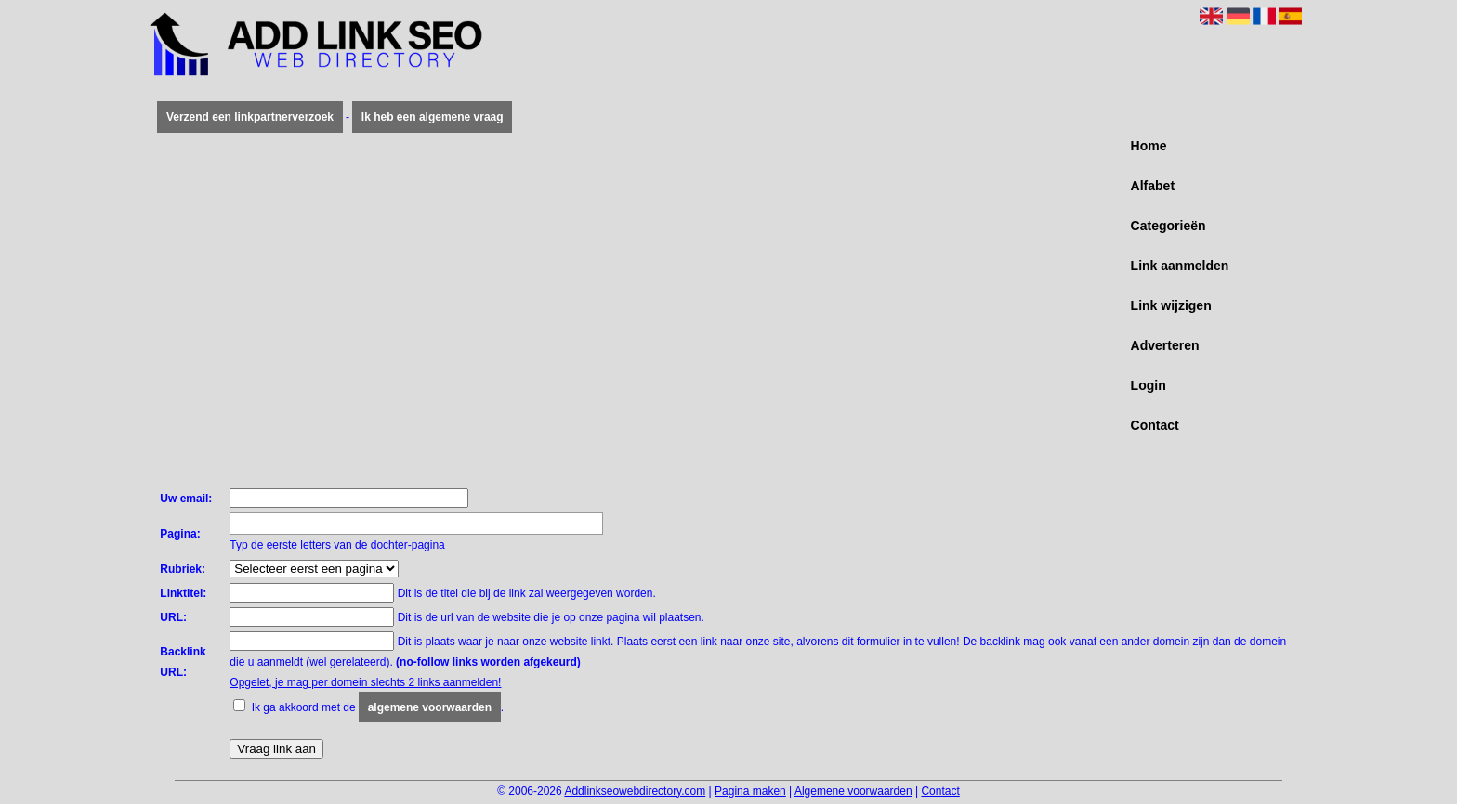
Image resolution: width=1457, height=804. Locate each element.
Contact (1155, 425)
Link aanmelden (1180, 265)
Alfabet (1153, 185)
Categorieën (1168, 225)
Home (1149, 145)
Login (1148, 385)
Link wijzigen (1171, 305)
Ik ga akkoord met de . (378, 707)
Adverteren (1165, 345)
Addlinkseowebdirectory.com (634, 791)
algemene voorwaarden (430, 707)
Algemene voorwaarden (853, 791)
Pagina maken (750, 791)
